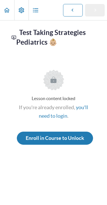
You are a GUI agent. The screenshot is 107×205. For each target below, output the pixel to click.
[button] (7, 10)
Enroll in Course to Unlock (55, 138)
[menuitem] (21, 10)
